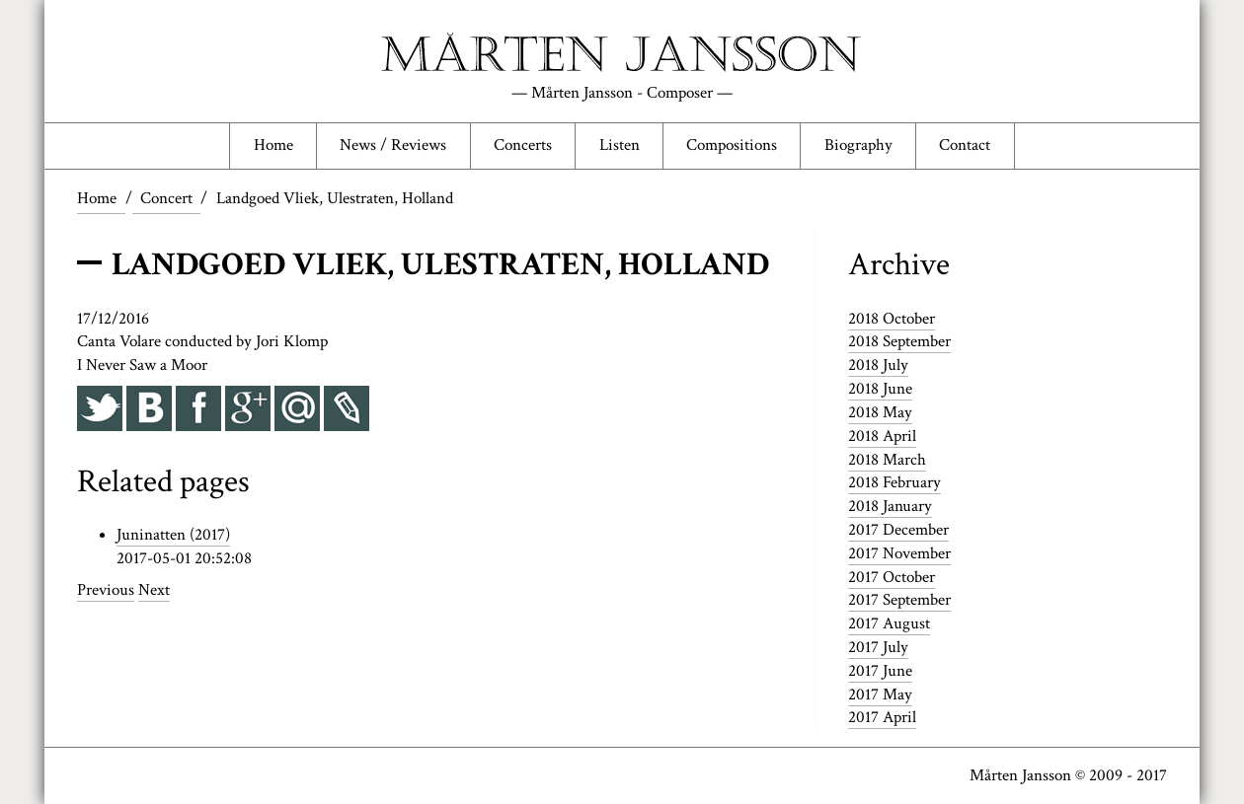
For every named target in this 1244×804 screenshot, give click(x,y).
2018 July (878, 365)
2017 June (880, 671)
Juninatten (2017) (173, 535)
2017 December (898, 530)
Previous (105, 590)
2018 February (894, 482)
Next (154, 590)
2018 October (891, 318)
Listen (619, 145)
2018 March (887, 460)
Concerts (523, 145)
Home (273, 145)
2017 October (891, 577)
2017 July (878, 647)
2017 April (882, 717)
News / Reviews (393, 145)
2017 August (889, 623)
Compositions (731, 145)
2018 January (890, 506)
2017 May (880, 694)
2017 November (899, 553)
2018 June (880, 389)
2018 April (882, 436)
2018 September (899, 341)
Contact (964, 145)
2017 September (899, 600)
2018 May (880, 412)
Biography (858, 145)
